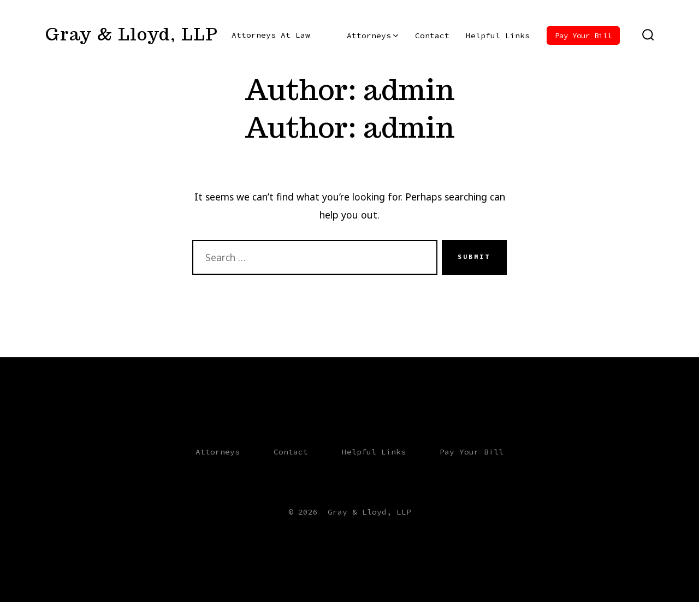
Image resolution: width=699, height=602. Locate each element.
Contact (432, 35)
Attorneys (372, 35)
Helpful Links (498, 35)
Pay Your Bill (583, 35)
